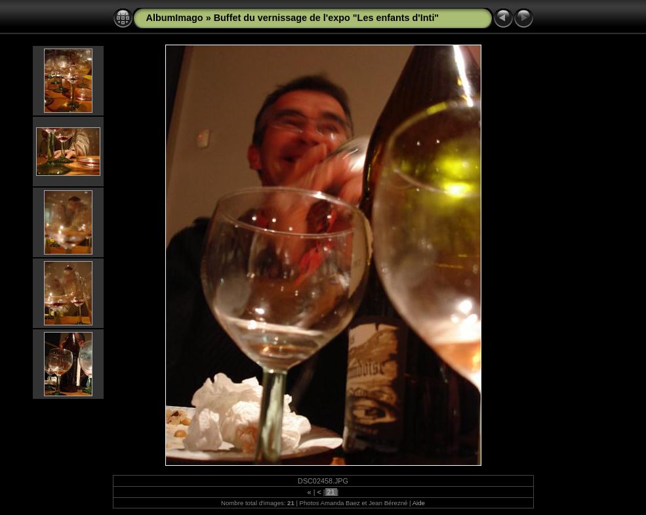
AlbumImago (174, 17)
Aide (419, 502)
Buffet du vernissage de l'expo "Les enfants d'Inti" (326, 17)
